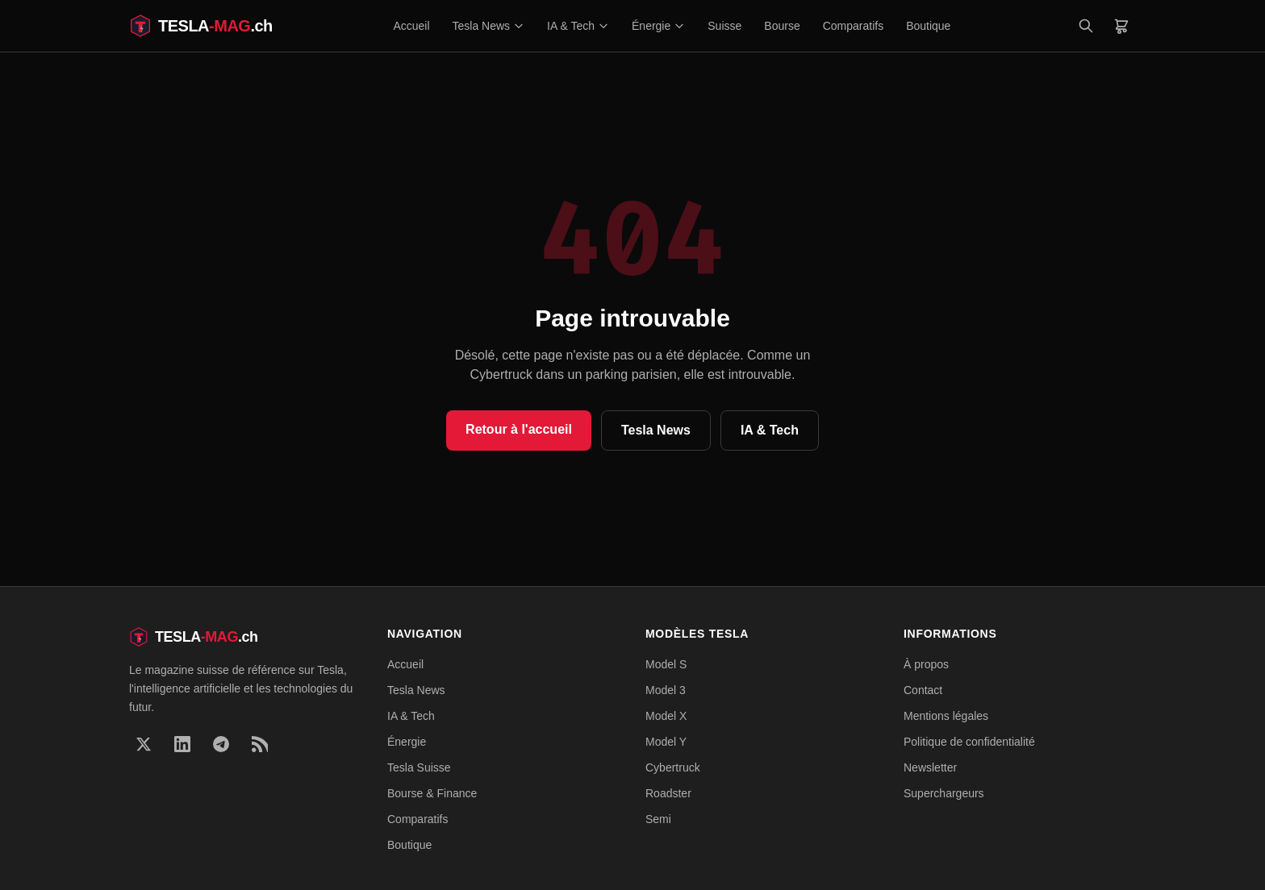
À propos (926, 664)
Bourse (781, 25)
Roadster (668, 793)
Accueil (411, 25)
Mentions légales (946, 715)
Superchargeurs (944, 793)
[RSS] (259, 744)
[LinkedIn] (182, 744)
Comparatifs (853, 25)
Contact (923, 690)
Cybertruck (672, 767)
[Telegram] (221, 744)
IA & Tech (578, 25)
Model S (666, 664)
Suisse (724, 25)
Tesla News (489, 25)
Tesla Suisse (419, 767)
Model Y (666, 741)
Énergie (658, 25)
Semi (658, 819)
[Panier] (1121, 25)
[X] (143, 744)
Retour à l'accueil (519, 429)
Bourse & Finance (432, 793)
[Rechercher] (1085, 25)
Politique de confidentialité (969, 741)
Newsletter (930, 767)
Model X (666, 715)
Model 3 (665, 690)
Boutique (928, 25)
